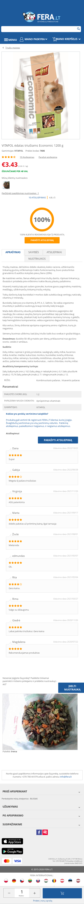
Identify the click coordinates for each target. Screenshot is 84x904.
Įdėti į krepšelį (62, 893)
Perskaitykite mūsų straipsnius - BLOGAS (20, 798)
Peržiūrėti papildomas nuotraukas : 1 (20, 193)
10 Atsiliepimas (27, 157)
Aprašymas (12, 252)
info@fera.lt (66, 776)
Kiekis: (21, 895)
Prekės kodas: (32, 150)
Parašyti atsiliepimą (48, 157)
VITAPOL (18, 150)
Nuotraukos (37, 258)
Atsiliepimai (54, 252)
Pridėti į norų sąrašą (42, 900)
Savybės (33, 252)
